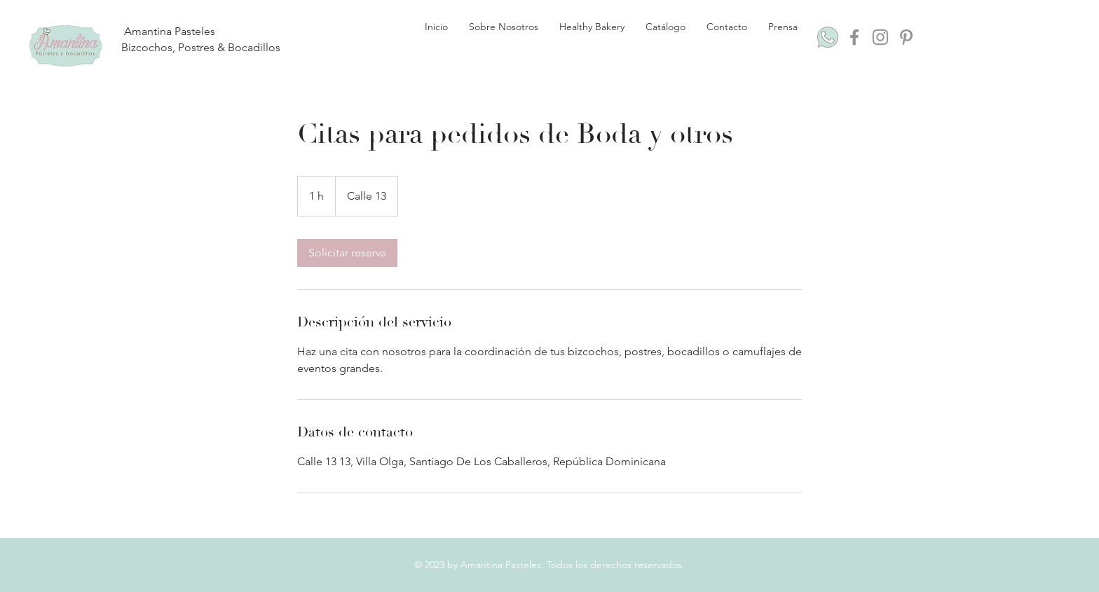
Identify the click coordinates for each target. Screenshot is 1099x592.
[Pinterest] (906, 37)
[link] (347, 253)
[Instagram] (880, 37)
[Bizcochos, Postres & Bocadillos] (200, 47)
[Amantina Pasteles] (169, 32)
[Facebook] (854, 37)
